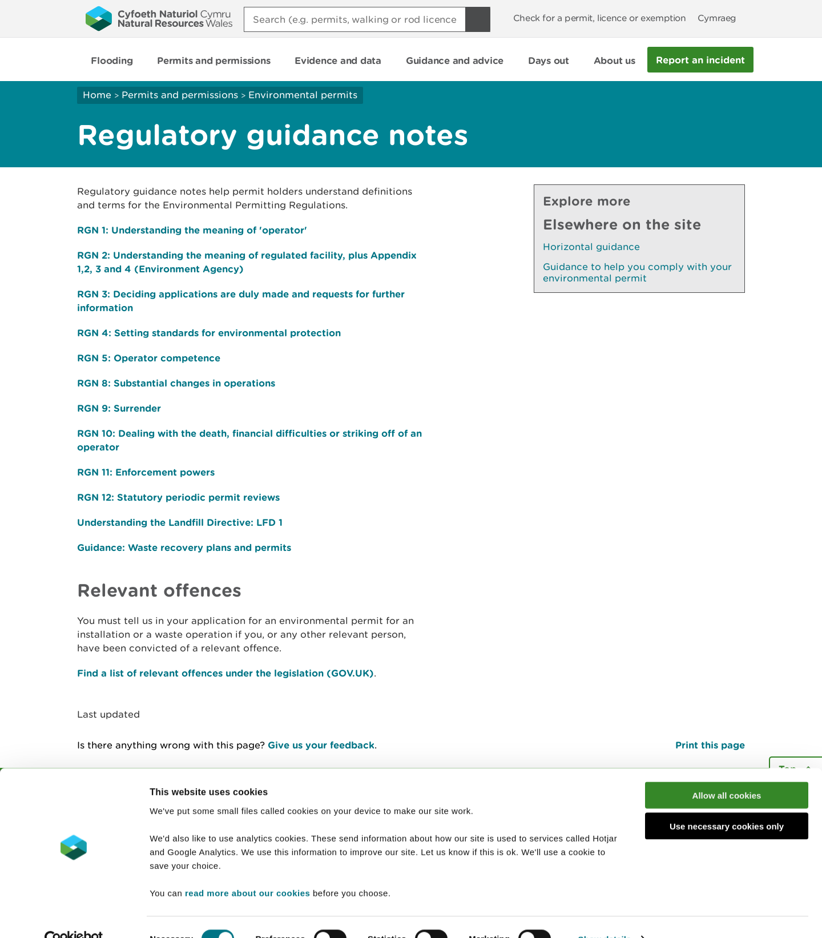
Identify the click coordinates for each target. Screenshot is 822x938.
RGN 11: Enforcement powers (146, 471)
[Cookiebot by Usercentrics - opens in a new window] (74, 915)
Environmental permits (302, 94)
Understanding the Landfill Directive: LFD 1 (180, 522)
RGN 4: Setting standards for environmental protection (209, 332)
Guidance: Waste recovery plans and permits (184, 547)
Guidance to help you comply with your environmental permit (637, 272)
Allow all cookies (726, 771)
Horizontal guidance (591, 246)
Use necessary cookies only (727, 803)
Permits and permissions (180, 94)
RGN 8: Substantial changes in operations (176, 382)
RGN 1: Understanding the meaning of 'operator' (192, 229)
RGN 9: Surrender (119, 407)
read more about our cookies (247, 869)
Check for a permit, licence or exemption (599, 18)
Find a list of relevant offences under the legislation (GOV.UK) (225, 672)
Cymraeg (717, 18)
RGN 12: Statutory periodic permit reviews (178, 497)
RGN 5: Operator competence (148, 357)
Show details (604, 915)
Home (97, 94)
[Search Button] (477, 19)
